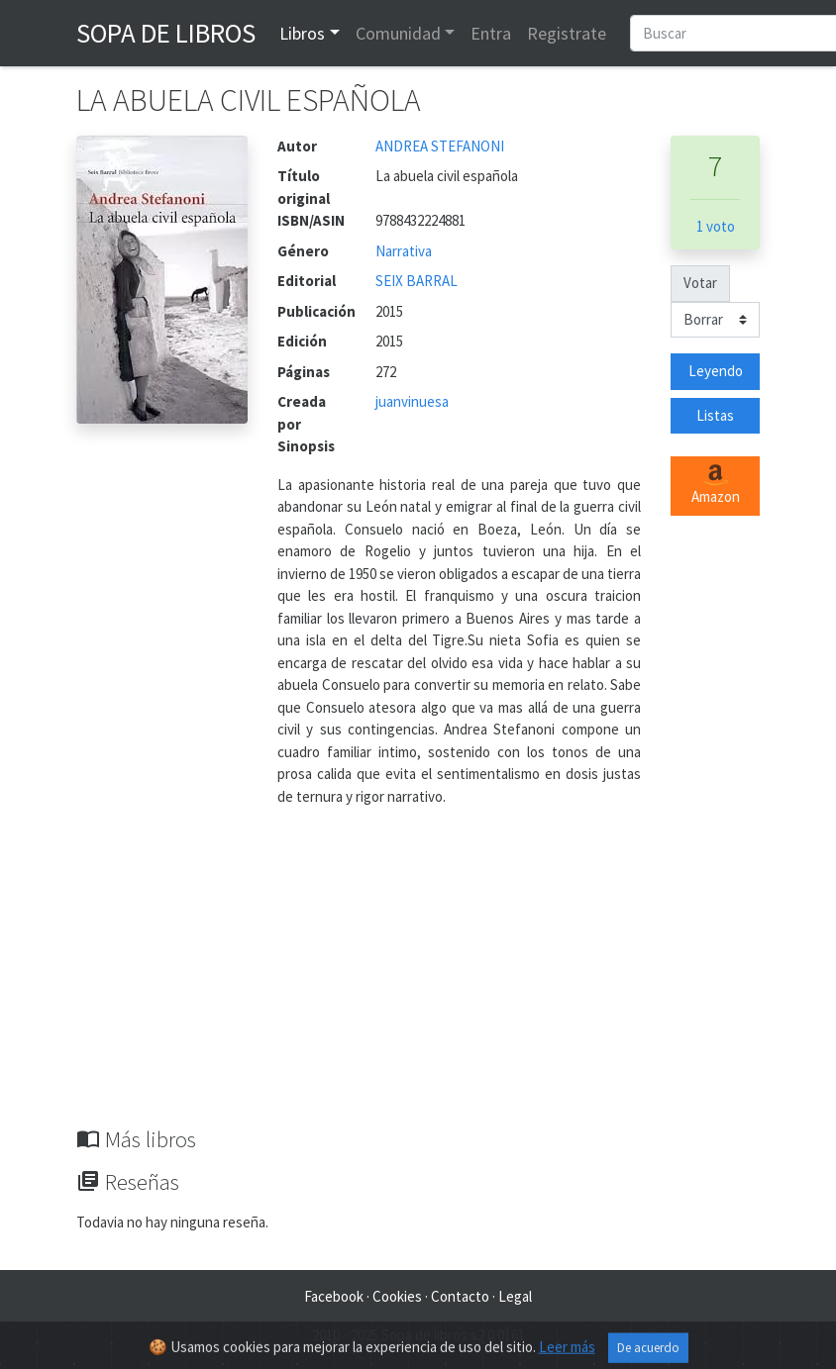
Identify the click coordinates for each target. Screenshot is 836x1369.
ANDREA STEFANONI (439, 146)
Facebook (334, 1296)
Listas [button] (715, 415)
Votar (700, 282)
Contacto (460, 1296)
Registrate (566, 33)
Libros (302, 33)
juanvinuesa (412, 401)
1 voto (715, 226)
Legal (515, 1296)
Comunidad (398, 33)
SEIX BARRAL (416, 280)
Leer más (567, 1354)
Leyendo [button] (715, 370)
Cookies (397, 1296)
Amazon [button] (715, 485)
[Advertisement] (418, 978)
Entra (490, 33)
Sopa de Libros (166, 32)
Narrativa (403, 251)
